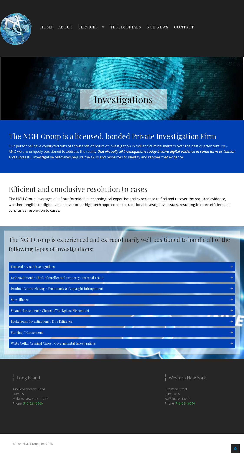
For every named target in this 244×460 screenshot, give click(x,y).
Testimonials (125, 27)
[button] (122, 267)
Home (46, 27)
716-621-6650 (185, 408)
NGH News (157, 27)
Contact (184, 27)
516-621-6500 (33, 408)
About (65, 27)
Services (88, 27)
